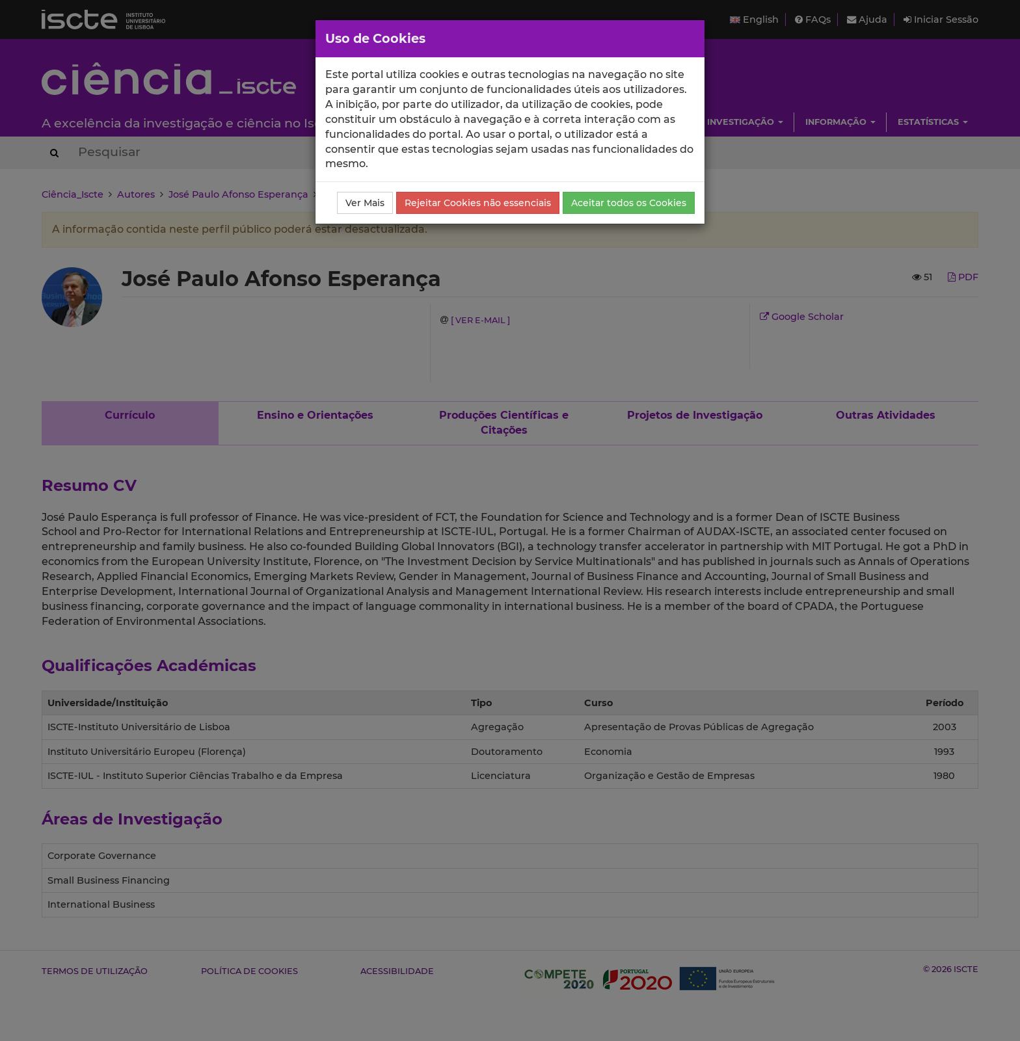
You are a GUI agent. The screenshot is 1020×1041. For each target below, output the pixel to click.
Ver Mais (364, 203)
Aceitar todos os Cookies (628, 203)
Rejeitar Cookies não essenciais (478, 203)
